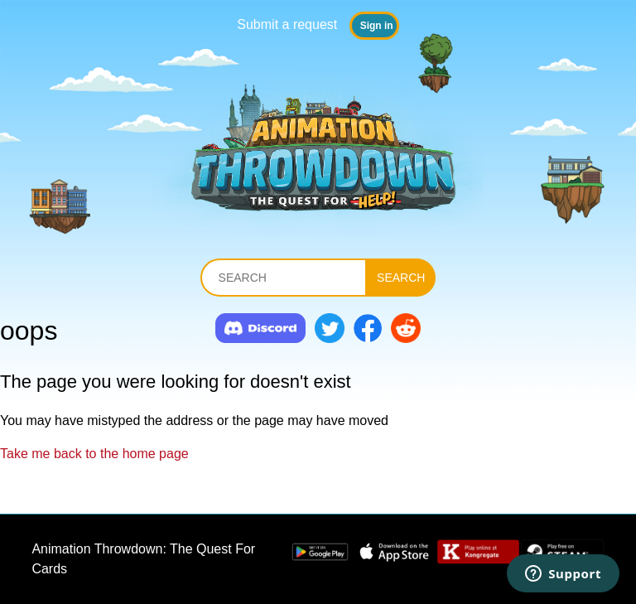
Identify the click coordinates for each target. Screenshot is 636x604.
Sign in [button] (376, 25)
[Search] (283, 278)
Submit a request (287, 24)
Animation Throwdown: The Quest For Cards (143, 559)
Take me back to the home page (94, 454)
